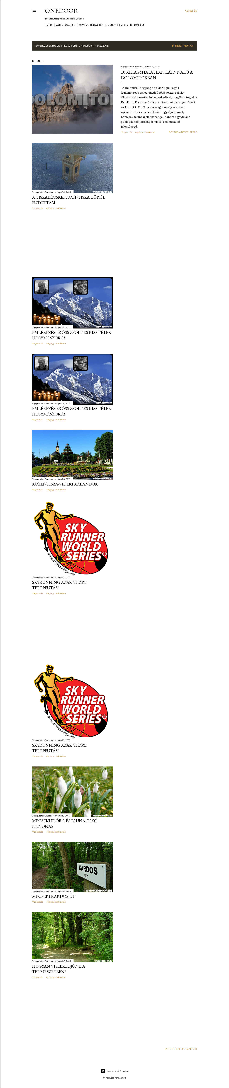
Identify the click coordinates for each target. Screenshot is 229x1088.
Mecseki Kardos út (53, 896)
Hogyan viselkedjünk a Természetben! (58, 968)
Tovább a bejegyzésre (183, 132)
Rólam (139, 25)
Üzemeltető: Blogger (114, 1071)
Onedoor (61, 10)
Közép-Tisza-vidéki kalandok (65, 484)
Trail (58, 25)
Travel (69, 25)
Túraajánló (99, 25)
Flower (82, 25)
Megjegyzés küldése (145, 132)
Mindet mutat (183, 45)
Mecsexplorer (120, 25)
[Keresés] (191, 10)
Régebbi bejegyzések (181, 1049)
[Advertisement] (72, 243)
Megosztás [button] (126, 132)
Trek (48, 25)
